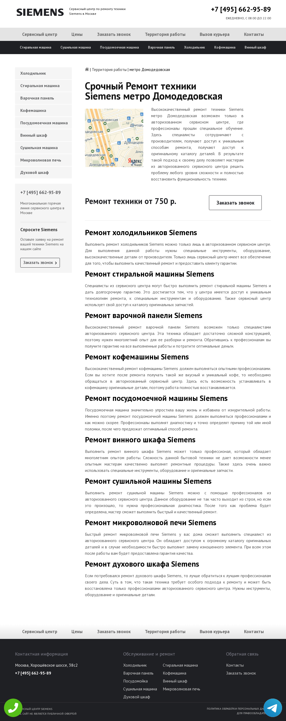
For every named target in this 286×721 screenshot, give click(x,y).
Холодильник (194, 47)
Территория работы (165, 34)
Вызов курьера (215, 34)
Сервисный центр (39, 34)
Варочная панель (161, 47)
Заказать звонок (114, 34)
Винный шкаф (255, 47)
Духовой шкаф (34, 172)
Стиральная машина (35, 47)
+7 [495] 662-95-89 (241, 9)
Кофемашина (224, 47)
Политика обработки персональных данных (239, 708)
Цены (77, 34)
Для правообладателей (254, 713)
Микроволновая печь (40, 160)
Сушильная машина (75, 47)
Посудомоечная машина (119, 47)
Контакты (254, 34)
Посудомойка (135, 681)
